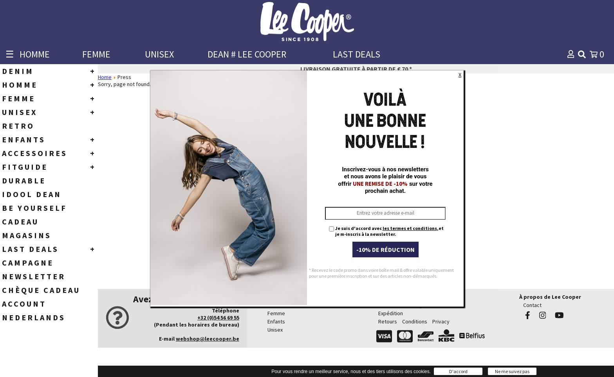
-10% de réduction (385, 249)
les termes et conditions (410, 228)
